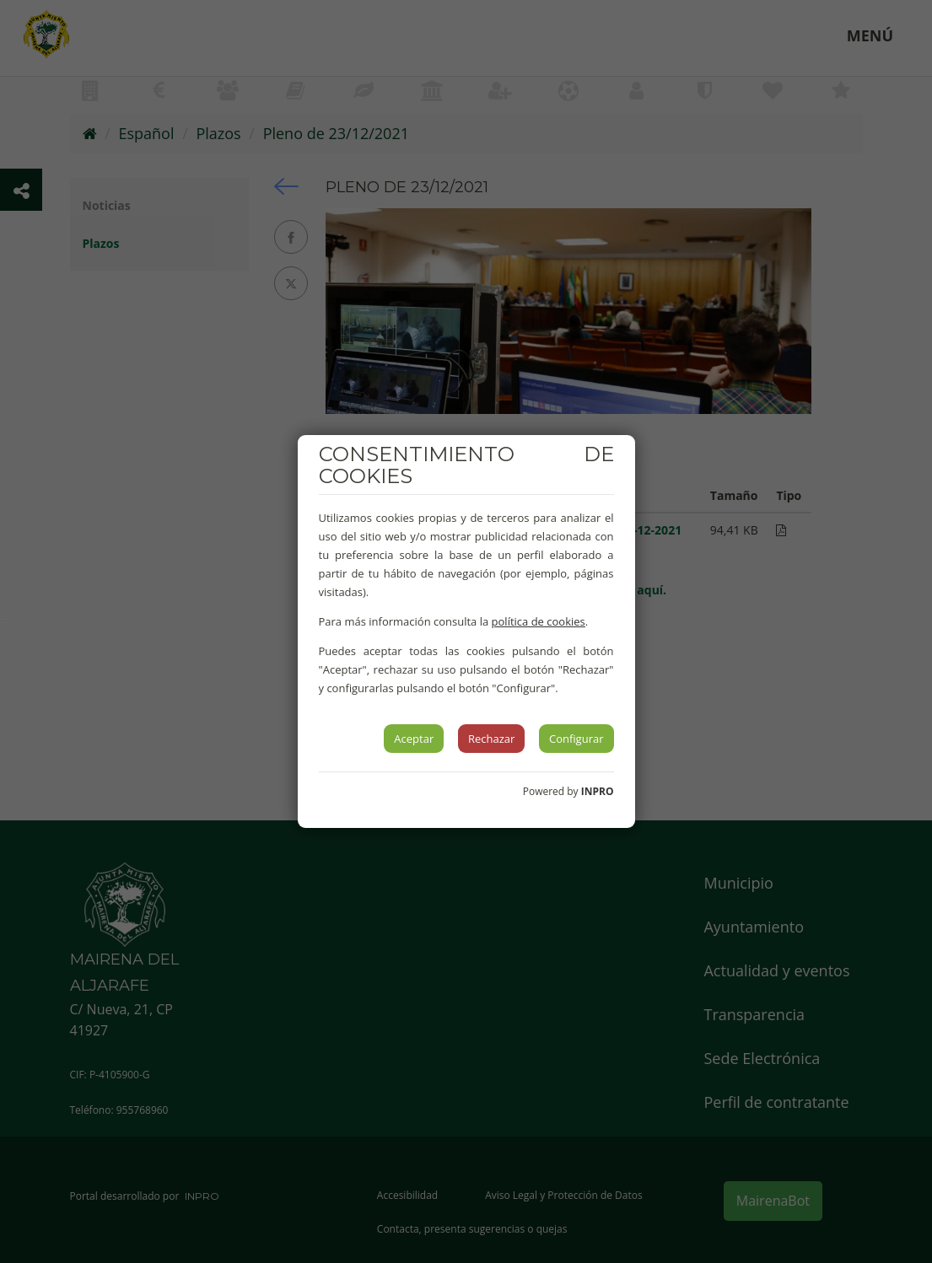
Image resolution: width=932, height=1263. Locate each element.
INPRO (597, 791)
